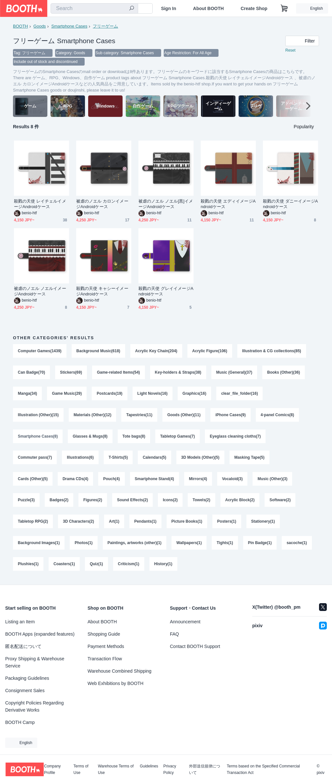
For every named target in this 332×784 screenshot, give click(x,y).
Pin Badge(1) (260, 544)
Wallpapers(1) (189, 544)
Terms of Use (81, 769)
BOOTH (20, 26)
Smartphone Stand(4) (154, 480)
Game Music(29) (67, 394)
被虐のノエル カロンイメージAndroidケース (102, 204)
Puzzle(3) (26, 501)
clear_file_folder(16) (239, 394)
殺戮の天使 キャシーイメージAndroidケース (102, 292)
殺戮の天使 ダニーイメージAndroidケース (290, 204)
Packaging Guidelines (27, 678)
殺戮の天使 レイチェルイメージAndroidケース (40, 204)
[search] (132, 8)
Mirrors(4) (198, 480)
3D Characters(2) (78, 523)
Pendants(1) (145, 523)
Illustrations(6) (80, 458)
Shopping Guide (104, 634)
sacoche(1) (297, 544)
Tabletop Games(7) (177, 437)
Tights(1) (225, 544)
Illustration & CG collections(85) (271, 351)
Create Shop (254, 8)
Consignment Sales (24, 690)
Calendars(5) (154, 458)
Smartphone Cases (69, 26)
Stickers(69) (71, 373)
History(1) (163, 566)
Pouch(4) (111, 480)
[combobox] (94, 8)
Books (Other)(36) (283, 373)
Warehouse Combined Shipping (119, 671)
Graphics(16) (194, 394)
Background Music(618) (98, 351)
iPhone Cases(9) (231, 416)
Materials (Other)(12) (93, 416)
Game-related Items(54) (118, 373)
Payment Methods (106, 646)
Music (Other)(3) (273, 480)
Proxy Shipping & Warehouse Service (34, 662)
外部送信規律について (204, 769)
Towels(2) (201, 501)
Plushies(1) (28, 566)
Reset (290, 50)
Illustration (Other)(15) (38, 416)
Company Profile (52, 769)
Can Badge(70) (31, 373)
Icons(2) (170, 501)
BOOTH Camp (20, 722)
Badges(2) (59, 501)
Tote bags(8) (134, 437)
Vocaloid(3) (232, 480)
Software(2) (280, 501)
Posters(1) (226, 523)
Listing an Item (20, 621)
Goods (39, 26)
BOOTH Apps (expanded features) (40, 634)
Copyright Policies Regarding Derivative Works (34, 706)
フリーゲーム (105, 26)
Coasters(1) (64, 566)
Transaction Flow (105, 658)
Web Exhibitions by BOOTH (115, 683)
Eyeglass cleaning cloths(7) (235, 437)
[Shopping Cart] (284, 8)
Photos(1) (83, 544)
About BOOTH (208, 8)
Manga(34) (27, 394)
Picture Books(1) (187, 523)
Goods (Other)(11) (184, 416)
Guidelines (149, 766)
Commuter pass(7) (35, 458)
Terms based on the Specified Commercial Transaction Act (263, 769)
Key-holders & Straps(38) (178, 373)
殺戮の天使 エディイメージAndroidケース (228, 204)
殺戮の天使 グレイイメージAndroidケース (165, 292)
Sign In (168, 8)
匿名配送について (23, 646)
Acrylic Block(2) (240, 501)
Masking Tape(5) (249, 458)
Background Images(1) (39, 544)
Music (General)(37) (234, 373)
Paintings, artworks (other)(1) (135, 544)
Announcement (185, 621)
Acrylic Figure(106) (209, 351)
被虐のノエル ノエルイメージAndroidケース (40, 292)
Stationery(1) (263, 523)
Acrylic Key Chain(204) (156, 351)
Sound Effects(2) (132, 501)
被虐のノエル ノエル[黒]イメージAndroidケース (165, 204)
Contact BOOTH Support (195, 646)
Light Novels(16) (152, 394)
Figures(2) (92, 501)
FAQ (174, 634)
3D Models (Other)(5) (200, 458)
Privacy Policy (169, 769)
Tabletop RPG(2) (33, 523)
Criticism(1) (128, 566)
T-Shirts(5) (118, 458)
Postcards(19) (109, 394)
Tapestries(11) (139, 416)
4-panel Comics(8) (277, 416)
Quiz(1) (96, 566)
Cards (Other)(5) (33, 480)
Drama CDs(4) (75, 480)
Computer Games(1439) (40, 351)
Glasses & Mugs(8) (90, 437)
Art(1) (114, 523)
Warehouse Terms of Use (116, 769)
